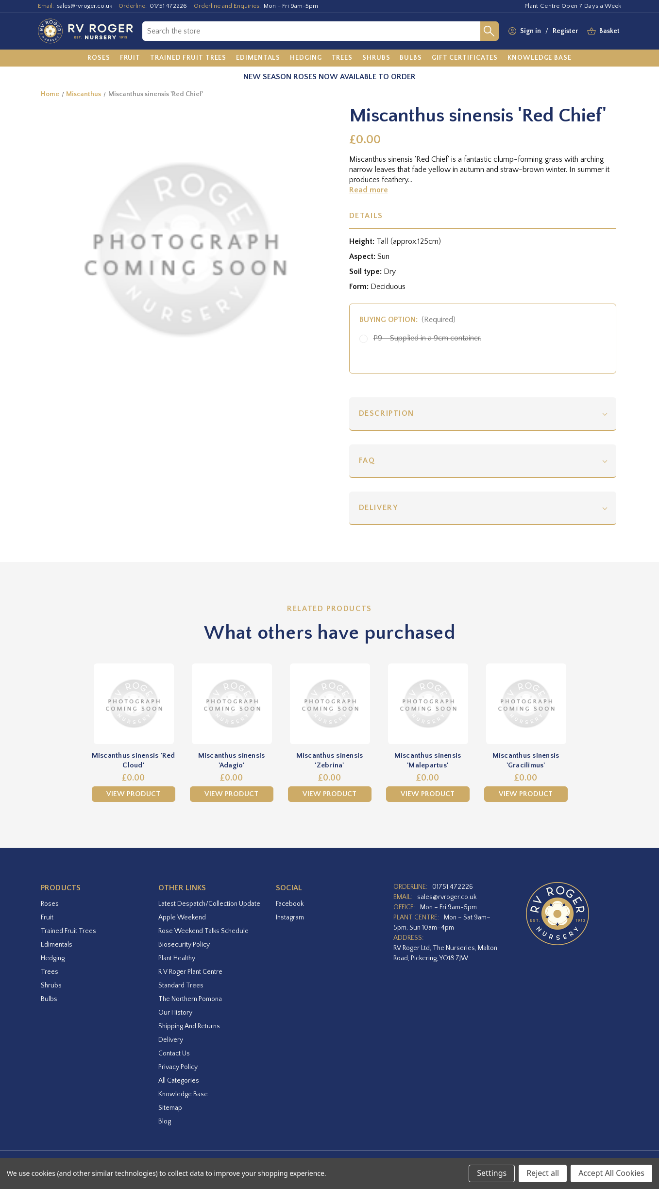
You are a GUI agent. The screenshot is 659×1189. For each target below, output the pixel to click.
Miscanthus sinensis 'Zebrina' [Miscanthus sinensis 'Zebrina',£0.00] (329, 760)
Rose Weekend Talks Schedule (203, 931)
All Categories (178, 1081)
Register (565, 31)
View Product (133, 794)
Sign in (530, 31)
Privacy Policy (178, 1067)
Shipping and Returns (189, 1026)
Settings (492, 1173)
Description (387, 413)
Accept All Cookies (611, 1173)
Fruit (47, 917)
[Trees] (342, 58)
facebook (290, 904)
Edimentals (56, 945)
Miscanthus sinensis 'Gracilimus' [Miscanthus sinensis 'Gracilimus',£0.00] (525, 760)
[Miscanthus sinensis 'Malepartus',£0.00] (428, 703)
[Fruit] (130, 58)
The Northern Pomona (190, 999)
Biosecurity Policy (184, 945)
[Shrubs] (376, 58)
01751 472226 (168, 5)
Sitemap (170, 1108)
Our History (175, 1013)
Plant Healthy (176, 958)
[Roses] (99, 58)
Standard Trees (180, 985)
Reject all (542, 1173)
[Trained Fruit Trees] (188, 58)
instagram (290, 917)
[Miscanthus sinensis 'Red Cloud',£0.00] (133, 703)
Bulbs (49, 999)
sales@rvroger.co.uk (84, 5)
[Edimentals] (258, 58)
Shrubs (51, 985)
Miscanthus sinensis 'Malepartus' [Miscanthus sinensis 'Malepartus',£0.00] (427, 760)
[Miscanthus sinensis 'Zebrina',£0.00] (329, 703)
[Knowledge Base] (539, 58)
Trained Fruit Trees (68, 931)
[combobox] (311, 31)
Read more (368, 190)
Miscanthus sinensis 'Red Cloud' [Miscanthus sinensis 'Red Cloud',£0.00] (133, 760)
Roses (50, 904)
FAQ (367, 460)
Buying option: (407, 319)
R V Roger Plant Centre (190, 972)
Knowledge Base (183, 1094)
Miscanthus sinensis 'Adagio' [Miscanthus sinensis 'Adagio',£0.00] (231, 760)
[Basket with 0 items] (609, 31)
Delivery (378, 507)
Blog (164, 1121)
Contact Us (174, 1053)
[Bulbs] (411, 58)
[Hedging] (305, 58)
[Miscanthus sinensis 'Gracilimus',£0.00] (526, 703)
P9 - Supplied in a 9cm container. (427, 338)
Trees (49, 972)
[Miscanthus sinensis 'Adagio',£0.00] (231, 703)
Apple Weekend (182, 917)
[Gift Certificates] (465, 58)
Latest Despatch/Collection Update (209, 904)
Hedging (53, 958)
